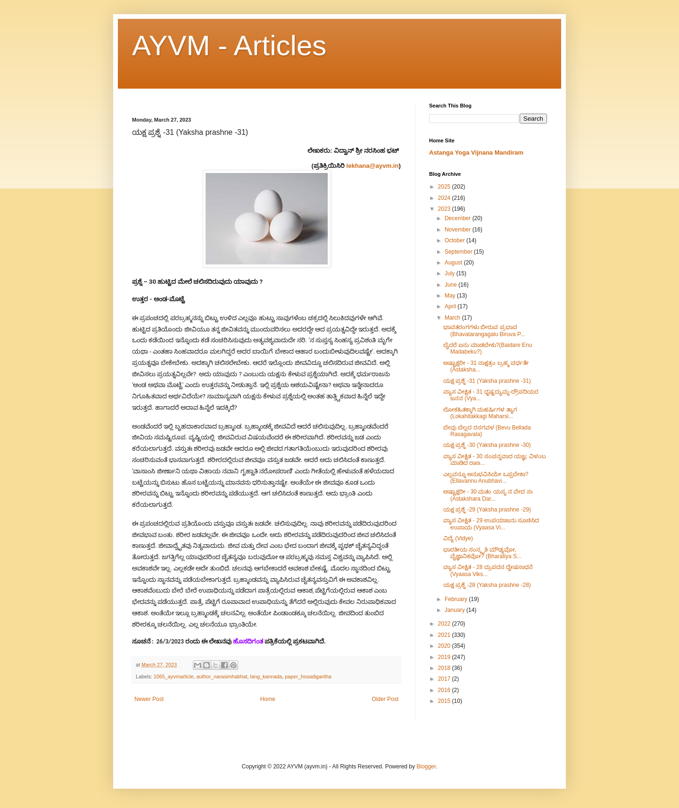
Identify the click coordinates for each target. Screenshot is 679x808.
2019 (445, 657)
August (454, 262)
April (451, 306)
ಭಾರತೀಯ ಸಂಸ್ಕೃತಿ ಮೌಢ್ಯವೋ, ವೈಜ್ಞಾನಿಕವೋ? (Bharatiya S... (482, 553)
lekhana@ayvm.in (373, 165)
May (451, 295)
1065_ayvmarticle (174, 676)
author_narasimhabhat (221, 676)
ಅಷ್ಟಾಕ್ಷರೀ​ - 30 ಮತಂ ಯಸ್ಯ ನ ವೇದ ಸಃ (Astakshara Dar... (488, 495)
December (458, 218)
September (459, 251)
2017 (445, 679)
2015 (445, 701)
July (450, 273)
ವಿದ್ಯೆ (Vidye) (458, 538)
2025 (445, 186)
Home (267, 699)
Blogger (426, 766)
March (453, 317)
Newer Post (149, 699)
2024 (445, 198)
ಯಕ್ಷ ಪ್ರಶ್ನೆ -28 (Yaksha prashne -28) (487, 585)
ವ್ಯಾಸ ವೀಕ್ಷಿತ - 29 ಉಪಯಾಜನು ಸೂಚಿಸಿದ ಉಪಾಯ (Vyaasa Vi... (491, 523)
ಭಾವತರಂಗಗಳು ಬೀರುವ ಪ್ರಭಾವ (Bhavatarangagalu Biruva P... (484, 330)
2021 (445, 635)
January (455, 610)
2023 (445, 209)
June (451, 284)
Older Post (385, 699)
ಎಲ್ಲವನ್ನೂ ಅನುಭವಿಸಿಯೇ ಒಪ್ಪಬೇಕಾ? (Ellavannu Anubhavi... (485, 477)
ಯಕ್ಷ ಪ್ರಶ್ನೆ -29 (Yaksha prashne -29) (487, 509)
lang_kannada (266, 676)
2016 (445, 690)
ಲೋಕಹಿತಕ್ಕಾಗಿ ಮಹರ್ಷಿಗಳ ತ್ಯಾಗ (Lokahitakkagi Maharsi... (480, 413)
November (458, 229)
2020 (445, 646)
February (457, 599)
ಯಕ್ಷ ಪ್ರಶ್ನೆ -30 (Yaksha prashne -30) (487, 445)
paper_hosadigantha (308, 676)
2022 (445, 623)
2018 (445, 668)
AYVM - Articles (229, 45)
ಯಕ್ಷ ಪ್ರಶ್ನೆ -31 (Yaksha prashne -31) (487, 381)
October (455, 240)
